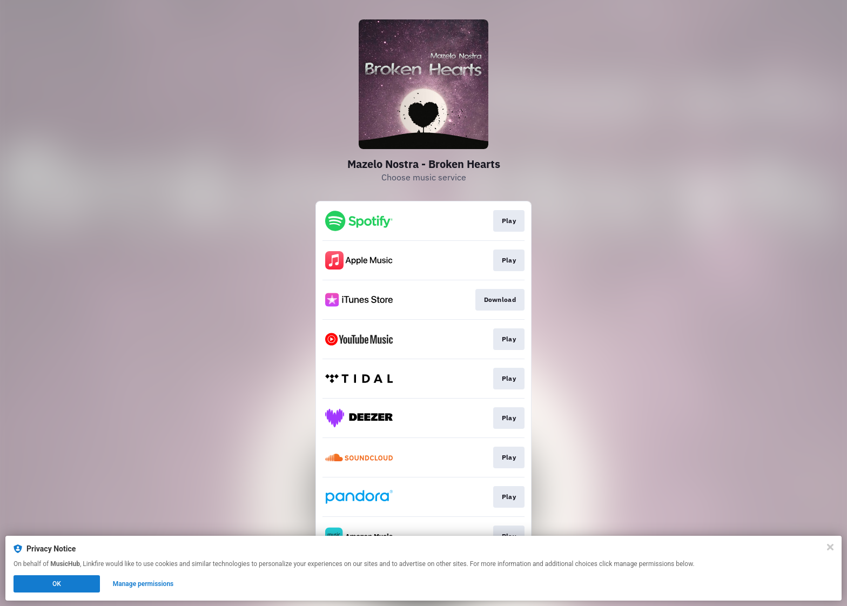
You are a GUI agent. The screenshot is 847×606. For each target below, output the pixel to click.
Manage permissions (143, 584)
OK (56, 584)
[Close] (830, 547)
